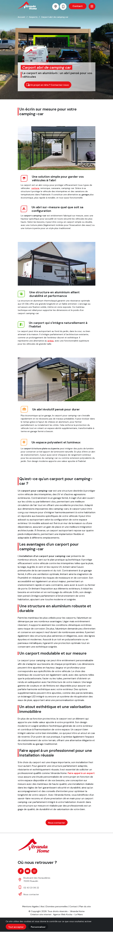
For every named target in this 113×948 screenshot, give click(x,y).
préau (51, 340)
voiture (35, 188)
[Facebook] (21, 871)
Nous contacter (56, 822)
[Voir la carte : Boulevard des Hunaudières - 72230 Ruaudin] (55, 6)
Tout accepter (16, 927)
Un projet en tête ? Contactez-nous (47, 84)
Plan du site (85, 906)
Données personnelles (57, 906)
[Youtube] (27, 871)
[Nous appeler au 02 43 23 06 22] (63, 6)
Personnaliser (38, 927)
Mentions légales (30, 906)
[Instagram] (34, 871)
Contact (78, 6)
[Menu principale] (92, 6)
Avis (42, 906)
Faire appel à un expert (81, 773)
